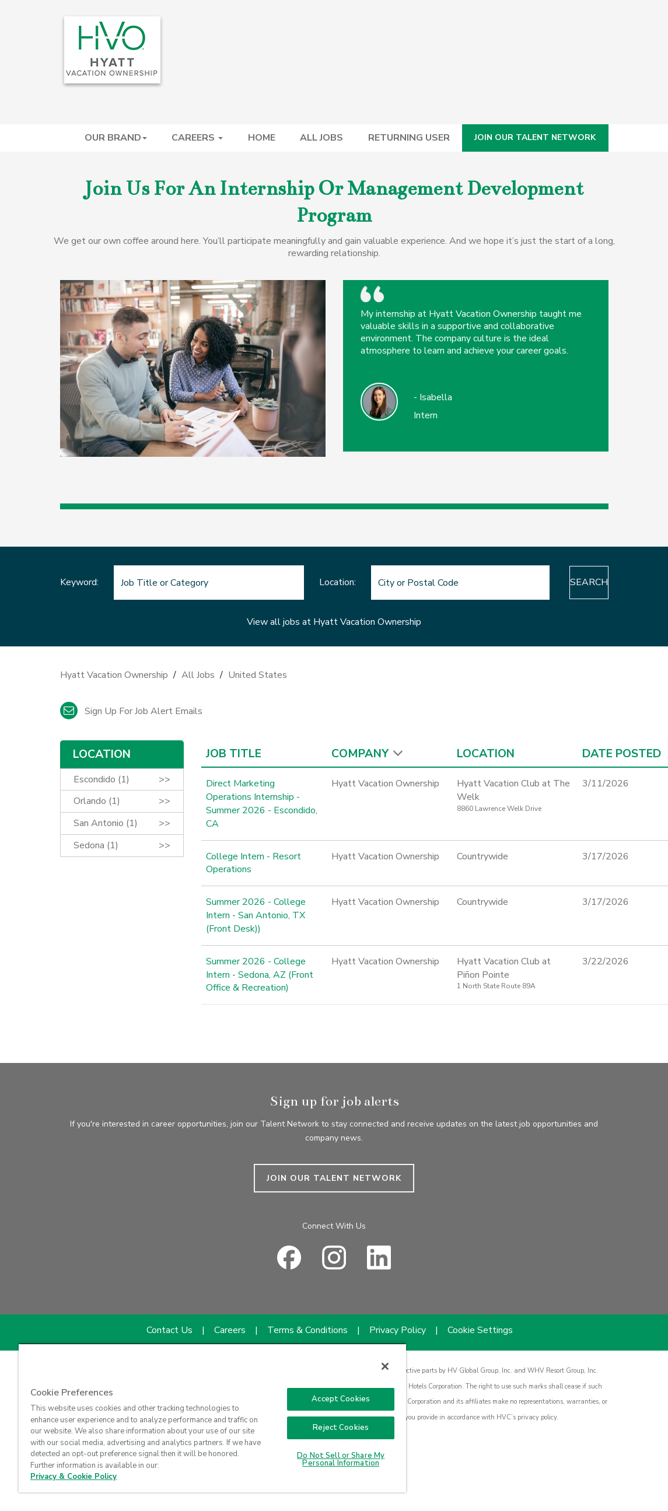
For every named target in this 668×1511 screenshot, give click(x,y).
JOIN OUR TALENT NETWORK (535, 137)
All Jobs (198, 675)
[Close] (385, 1366)
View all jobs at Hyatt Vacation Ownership (334, 621)
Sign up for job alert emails (131, 711)
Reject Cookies (341, 1427)
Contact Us (169, 1330)
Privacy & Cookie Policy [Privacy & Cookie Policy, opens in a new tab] (73, 1476)
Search (560, 582)
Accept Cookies (341, 1399)
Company (360, 753)
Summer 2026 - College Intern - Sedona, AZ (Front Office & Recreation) (259, 975)
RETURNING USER (409, 137)
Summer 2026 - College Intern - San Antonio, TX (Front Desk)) (256, 915)
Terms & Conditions (307, 1330)
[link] (334, 678)
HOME (261, 137)
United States (257, 675)
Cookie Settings (480, 1330)
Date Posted (621, 753)
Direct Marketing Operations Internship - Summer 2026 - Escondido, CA (261, 803)
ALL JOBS (321, 137)
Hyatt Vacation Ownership (114, 675)
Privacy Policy (397, 1330)
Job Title (233, 753)
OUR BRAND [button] (116, 137)
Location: (309, 582)
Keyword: (79, 582)
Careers (230, 1330)
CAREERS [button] (197, 137)
